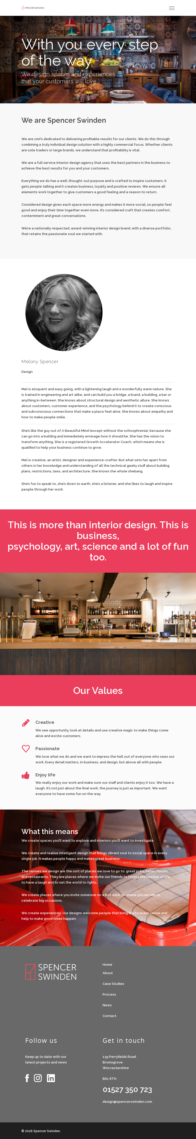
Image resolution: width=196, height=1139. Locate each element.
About (108, 973)
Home (107, 964)
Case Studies (113, 984)
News (107, 1005)
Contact (109, 1016)
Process (109, 994)
